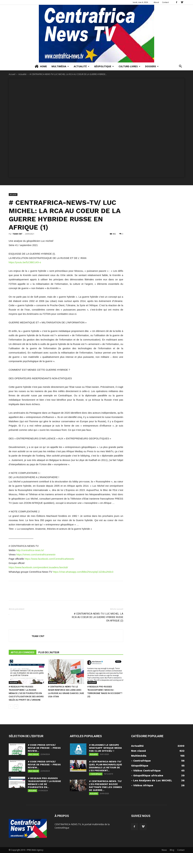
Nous (164, 850)
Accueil (12, 74)
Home (40, 66)
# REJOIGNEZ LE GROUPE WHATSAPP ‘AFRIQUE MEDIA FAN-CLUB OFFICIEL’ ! (105, 748)
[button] (180, 66)
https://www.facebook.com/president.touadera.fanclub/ (38, 567)
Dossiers (152, 66)
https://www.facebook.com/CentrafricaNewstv (49, 558)
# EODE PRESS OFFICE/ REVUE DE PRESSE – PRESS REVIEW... (44, 748)
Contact (165, 2)
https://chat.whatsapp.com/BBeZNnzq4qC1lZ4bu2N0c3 (83, 571)
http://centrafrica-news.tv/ (30, 550)
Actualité (81, 66)
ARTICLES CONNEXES (22, 652)
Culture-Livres (129, 66)
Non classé (33, 754)
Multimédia (60, 66)
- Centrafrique (96, 774)
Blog (172, 850)
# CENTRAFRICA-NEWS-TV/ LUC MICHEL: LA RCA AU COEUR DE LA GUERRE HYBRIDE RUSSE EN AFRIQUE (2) (97, 617)
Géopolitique (104, 66)
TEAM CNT (17, 234)
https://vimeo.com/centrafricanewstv (35, 554)
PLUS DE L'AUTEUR (48, 652)
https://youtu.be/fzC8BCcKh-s (25, 262)
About (156, 2)
